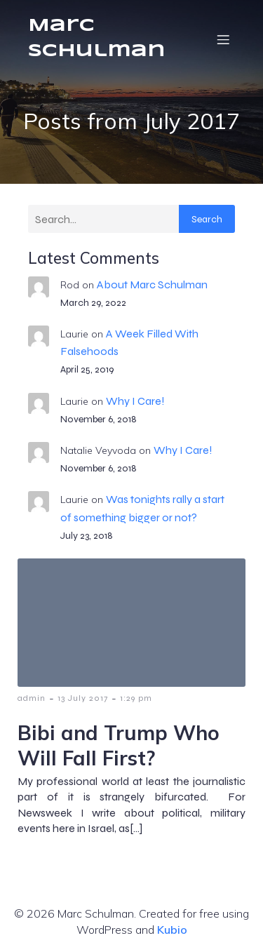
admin (32, 698)
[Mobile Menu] (223, 39)
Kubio (172, 930)
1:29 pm (136, 698)
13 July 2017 (83, 698)
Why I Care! (135, 401)
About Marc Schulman (152, 284)
